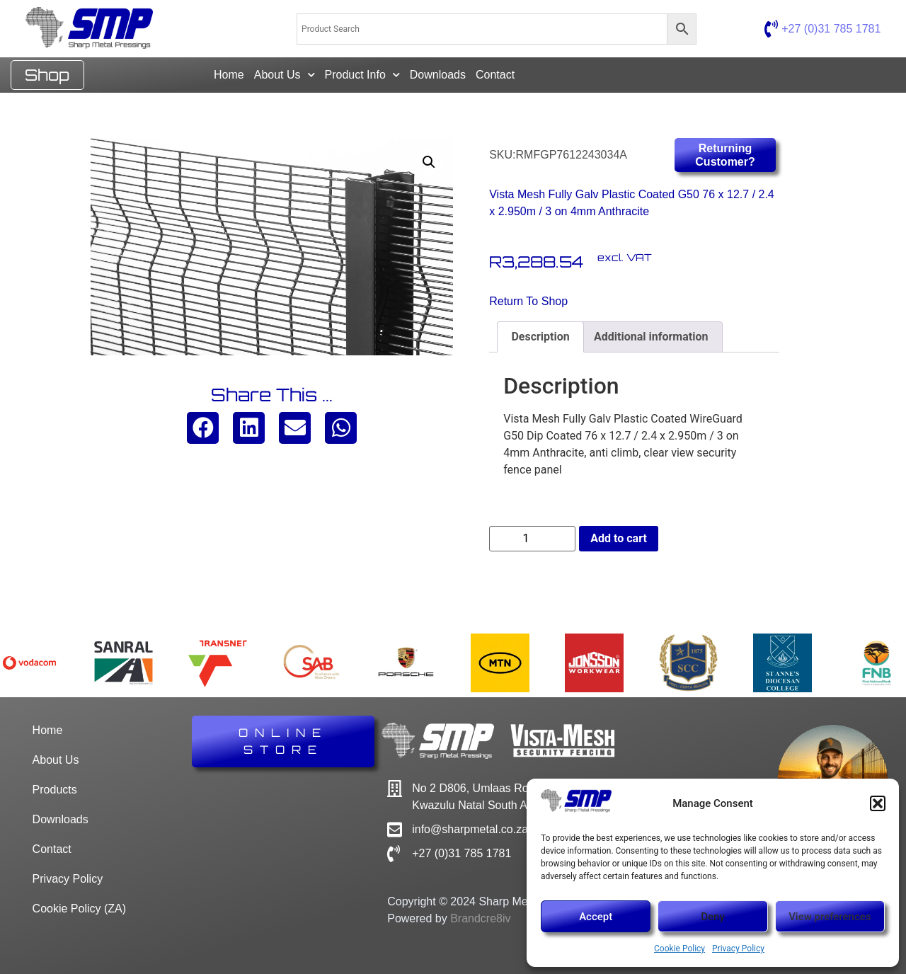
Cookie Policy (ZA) (79, 909)
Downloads (438, 75)
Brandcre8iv (480, 918)
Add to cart (618, 538)
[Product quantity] (532, 538)
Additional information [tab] (651, 336)
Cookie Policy (679, 948)
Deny (713, 916)
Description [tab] (540, 336)
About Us (284, 75)
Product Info (362, 75)
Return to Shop (528, 301)
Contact (495, 75)
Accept (595, 916)
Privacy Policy (738, 948)
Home (229, 75)
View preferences (830, 916)
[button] (878, 803)
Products (55, 790)
